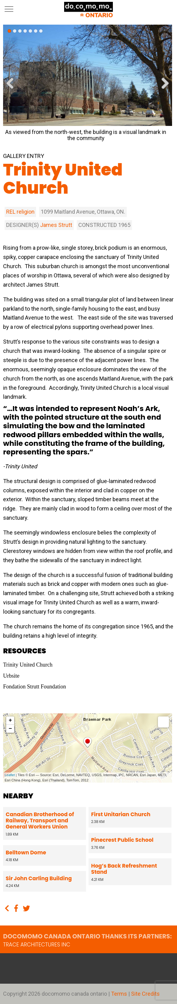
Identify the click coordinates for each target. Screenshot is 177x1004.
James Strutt (56, 225)
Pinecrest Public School (122, 840)
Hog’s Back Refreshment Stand (124, 869)
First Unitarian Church (120, 814)
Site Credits (145, 993)
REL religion (20, 211)
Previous (12, 87)
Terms (119, 993)
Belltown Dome (26, 852)
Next (163, 87)
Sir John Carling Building (39, 878)
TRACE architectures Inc (36, 944)
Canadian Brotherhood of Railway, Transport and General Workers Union (40, 821)
